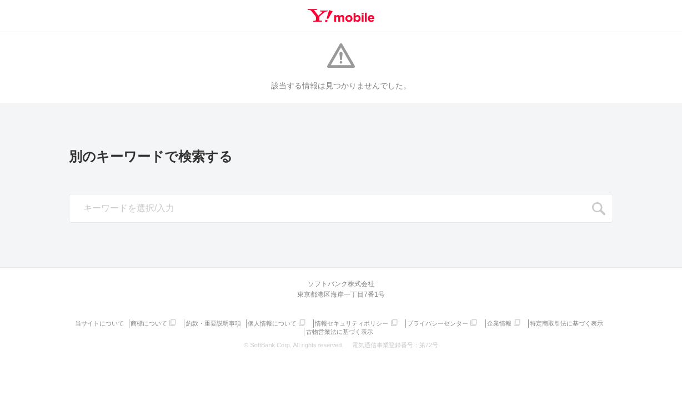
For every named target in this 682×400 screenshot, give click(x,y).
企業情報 (546, 322)
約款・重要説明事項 (253, 322)
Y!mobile (341, 15)
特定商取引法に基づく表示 (303, 329)
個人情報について (313, 322)
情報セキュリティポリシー (395, 322)
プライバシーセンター (482, 322)
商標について (187, 322)
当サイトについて (136, 322)
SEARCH (599, 209)
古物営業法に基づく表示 (382, 329)
